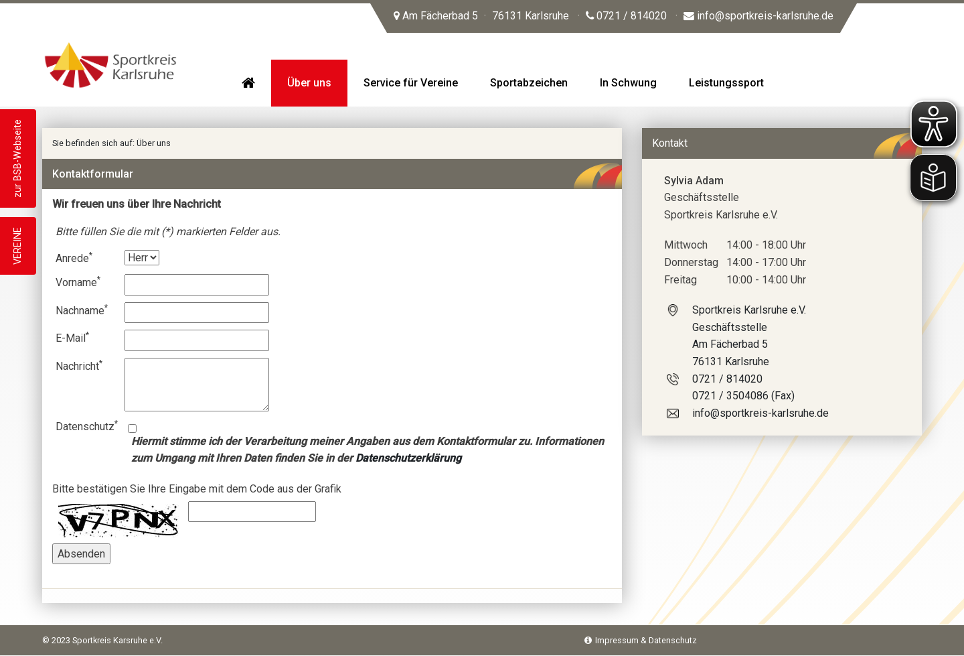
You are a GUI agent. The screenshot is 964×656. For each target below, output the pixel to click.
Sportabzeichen (529, 82)
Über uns (154, 143)
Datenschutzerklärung (408, 458)
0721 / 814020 (626, 15)
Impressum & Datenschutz (640, 640)
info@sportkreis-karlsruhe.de (758, 15)
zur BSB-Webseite (17, 158)
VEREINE (17, 246)
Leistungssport (726, 82)
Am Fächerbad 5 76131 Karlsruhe (481, 15)
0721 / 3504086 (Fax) (743, 395)
